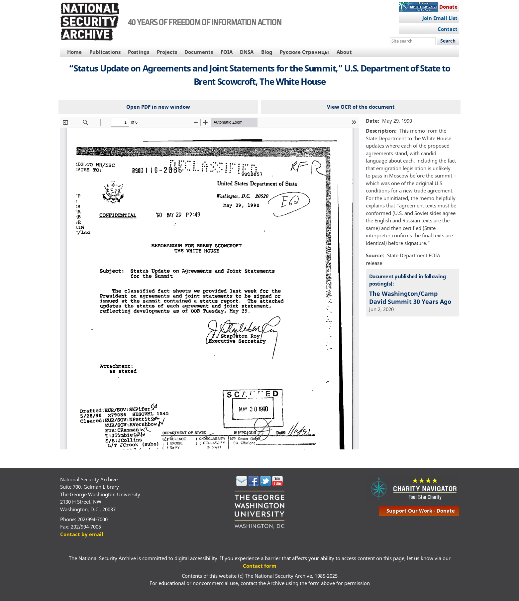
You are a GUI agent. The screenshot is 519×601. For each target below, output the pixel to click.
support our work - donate (420, 510)
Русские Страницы (304, 52)
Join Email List (440, 18)
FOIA (227, 52)
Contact (448, 29)
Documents (198, 52)
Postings (138, 52)
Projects (167, 52)
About (344, 52)
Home (74, 52)
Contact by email (81, 534)
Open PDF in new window (158, 106)
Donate (448, 6)
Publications (105, 52)
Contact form (259, 565)
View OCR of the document (361, 106)
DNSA (247, 52)
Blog (266, 52)
